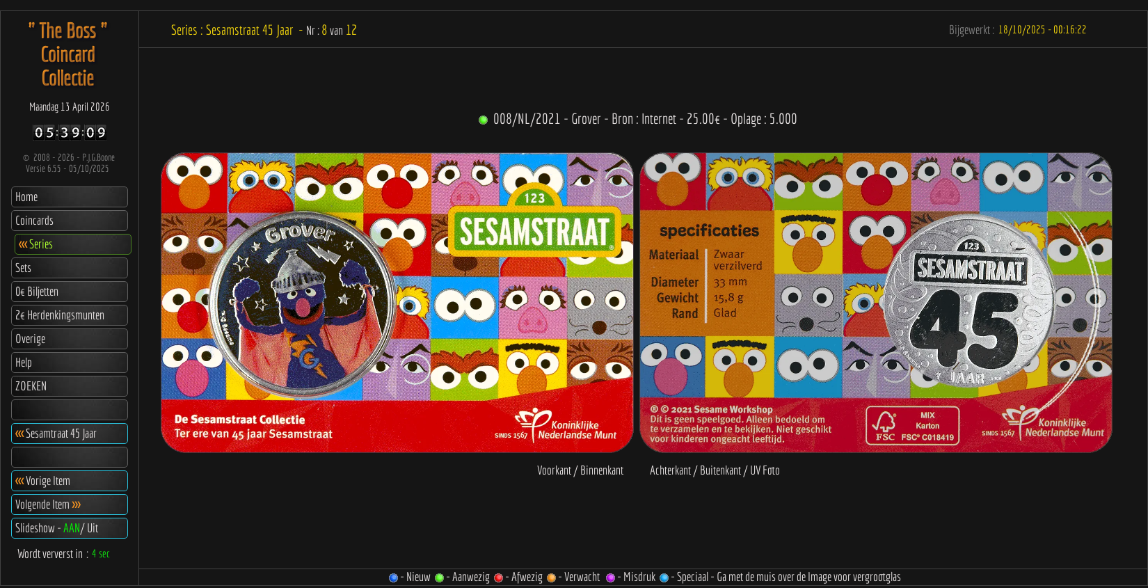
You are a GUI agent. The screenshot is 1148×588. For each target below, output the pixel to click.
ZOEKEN (31, 386)
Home (26, 196)
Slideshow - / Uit (56, 528)
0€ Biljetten (36, 291)
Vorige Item (42, 480)
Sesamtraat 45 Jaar (56, 433)
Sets (23, 267)
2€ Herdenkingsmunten (59, 315)
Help (23, 362)
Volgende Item (47, 504)
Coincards (34, 220)
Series (36, 244)
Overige (30, 338)
